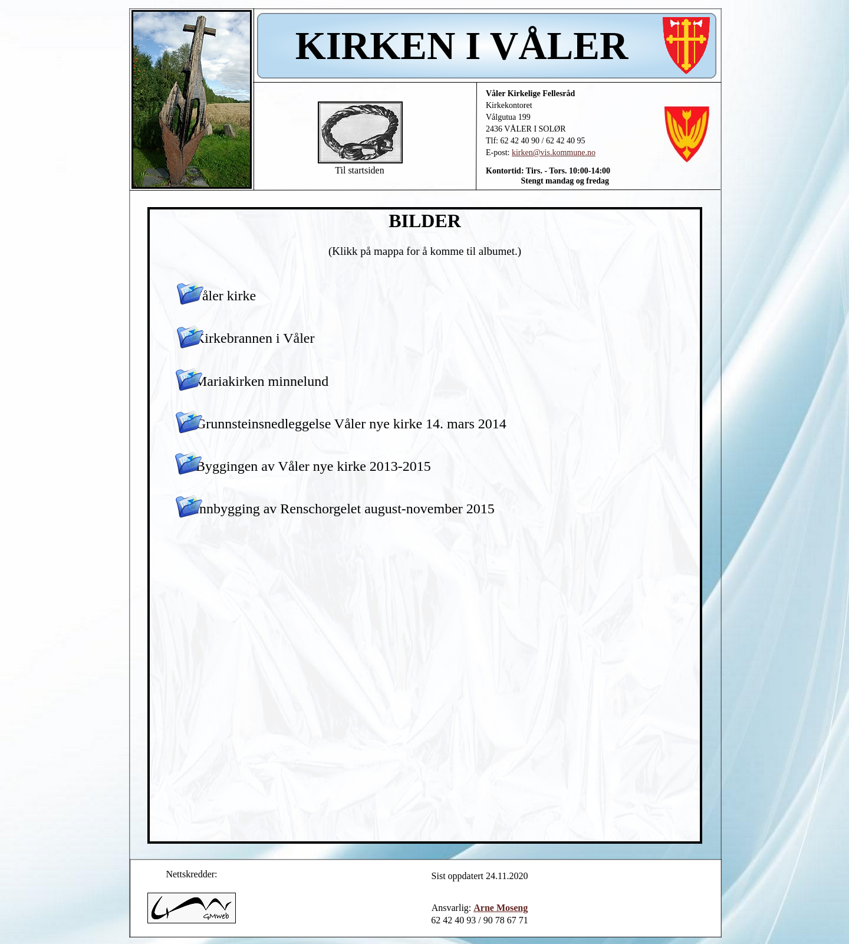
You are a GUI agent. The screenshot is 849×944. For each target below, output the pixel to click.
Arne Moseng (500, 908)
